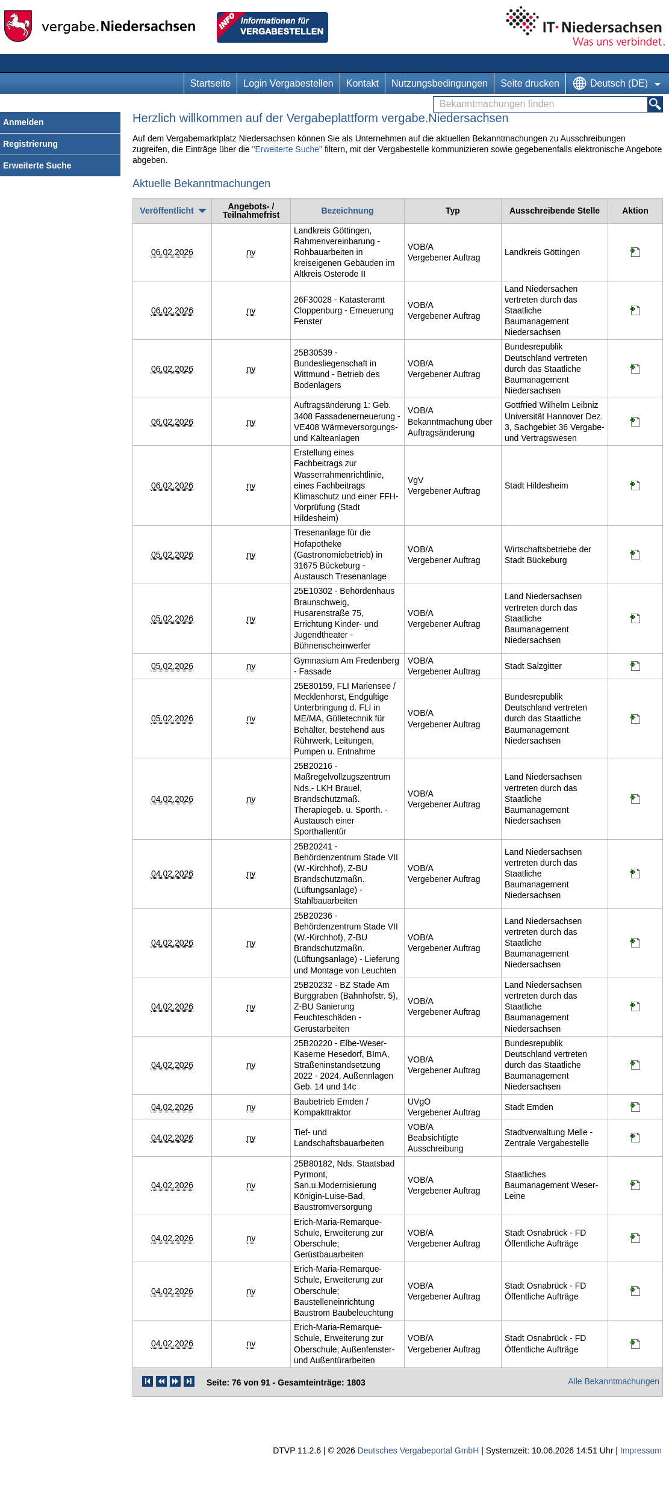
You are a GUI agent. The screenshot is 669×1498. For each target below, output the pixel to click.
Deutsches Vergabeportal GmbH (418, 1450)
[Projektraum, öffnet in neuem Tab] (635, 254)
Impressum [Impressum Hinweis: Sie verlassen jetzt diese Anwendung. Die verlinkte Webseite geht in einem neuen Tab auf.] (641, 1450)
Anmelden (23, 122)
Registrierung (30, 144)
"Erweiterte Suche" (287, 149)
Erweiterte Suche (37, 165)
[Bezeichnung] (347, 210)
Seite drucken (529, 83)
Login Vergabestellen (288, 83)
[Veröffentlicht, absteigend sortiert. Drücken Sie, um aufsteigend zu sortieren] (172, 210)
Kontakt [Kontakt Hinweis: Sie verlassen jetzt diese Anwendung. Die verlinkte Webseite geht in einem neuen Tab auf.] (362, 83)
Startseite (210, 83)
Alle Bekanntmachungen (613, 1381)
